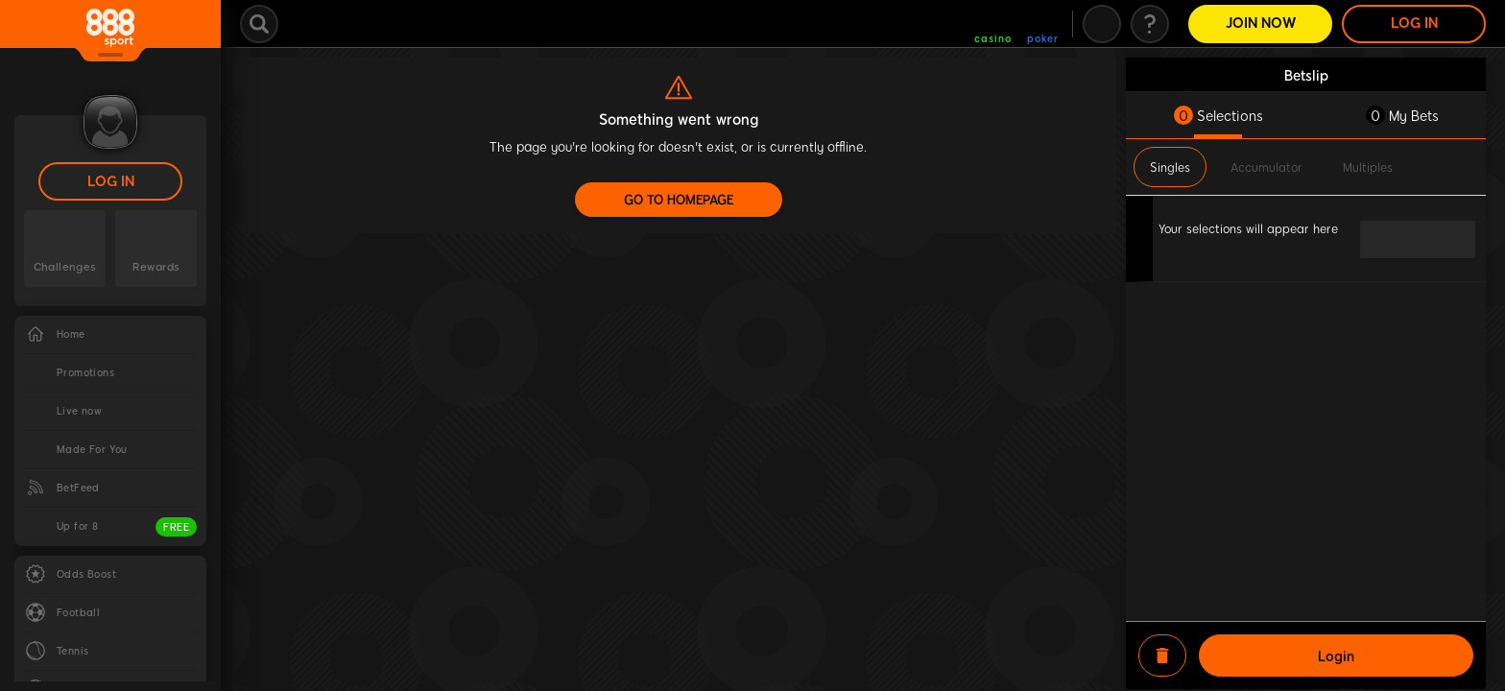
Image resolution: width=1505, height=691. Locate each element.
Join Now (1261, 23)
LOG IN (110, 182)
